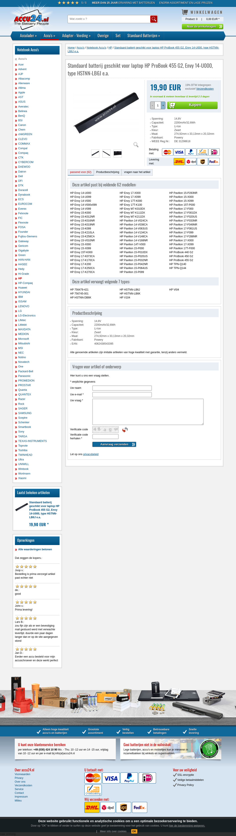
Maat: (155, 133)
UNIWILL (23, 464)
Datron (22, 171)
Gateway (23, 241)
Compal (22, 148)
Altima (21, 87)
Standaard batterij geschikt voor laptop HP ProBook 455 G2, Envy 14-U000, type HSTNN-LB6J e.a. (44, 510)
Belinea (22, 111)
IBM (20, 296)
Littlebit (22, 324)
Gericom (23, 245)
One (20, 366)
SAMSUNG (25, 413)
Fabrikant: (157, 137)
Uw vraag (76, 400)
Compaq (23, 152)
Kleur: (155, 130)
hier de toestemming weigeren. (187, 825)
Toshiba (22, 450)
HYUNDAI (24, 292)
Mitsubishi (24, 343)
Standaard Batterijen (143, 35)
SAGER (22, 408)
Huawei (22, 287)
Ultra (21, 459)
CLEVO (22, 139)
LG (20, 311)
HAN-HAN (24, 259)
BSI (20, 120)
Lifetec (22, 320)
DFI (20, 180)
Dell (20, 176)
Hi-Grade (23, 273)
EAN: (75, 343)
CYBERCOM (25, 162)
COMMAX (24, 143)
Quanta (22, 389)
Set (118, 35)
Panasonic (24, 376)
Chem (21, 129)
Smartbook (24, 427)
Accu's (49, 35)
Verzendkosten (205, 88)
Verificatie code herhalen (79, 436)
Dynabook (24, 194)
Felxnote (23, 213)
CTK (21, 157)
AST (20, 97)
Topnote (23, 445)
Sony (21, 431)
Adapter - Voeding (76, 35)
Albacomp (24, 78)
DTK (21, 185)
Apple (21, 92)
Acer (21, 64)
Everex (22, 208)
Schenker (23, 422)
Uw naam (75, 387)
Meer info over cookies (113, 831)
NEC (21, 352)
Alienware (24, 83)
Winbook (23, 469)
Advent (22, 69)
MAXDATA (24, 329)
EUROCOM (25, 203)
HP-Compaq (25, 283)
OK (134, 831)
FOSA (21, 227)
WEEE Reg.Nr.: (161, 141)
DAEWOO (24, 166)
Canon (22, 125)
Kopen (195, 105)
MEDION (23, 334)
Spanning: (157, 118)
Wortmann (24, 473)
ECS (21, 199)
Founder (23, 231)
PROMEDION (26, 380)
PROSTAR (24, 385)
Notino (22, 357)
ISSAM (22, 301)
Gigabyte (23, 250)
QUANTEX (24, 394)
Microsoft (23, 338)
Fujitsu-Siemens (27, 236)
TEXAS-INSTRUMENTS (32, 441)
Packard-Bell (25, 371)
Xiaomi (22, 478)
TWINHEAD (25, 454)
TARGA (22, 436)
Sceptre (22, 417)
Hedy (21, 269)
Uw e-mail (77, 394)
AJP (20, 74)
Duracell (23, 190)
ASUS (21, 101)
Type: (155, 126)
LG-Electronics (27, 315)
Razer (21, 399)
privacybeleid (90, 454)
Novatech (23, 361)
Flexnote (23, 222)
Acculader (28, 35)
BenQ (21, 115)
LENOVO (23, 306)
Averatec (23, 106)
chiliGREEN (25, 134)
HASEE (22, 264)
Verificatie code (79, 429)
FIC (20, 218)
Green (21, 255)
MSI (20, 348)
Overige (103, 35)
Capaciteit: (158, 122)
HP (20, 278)
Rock (21, 403)
